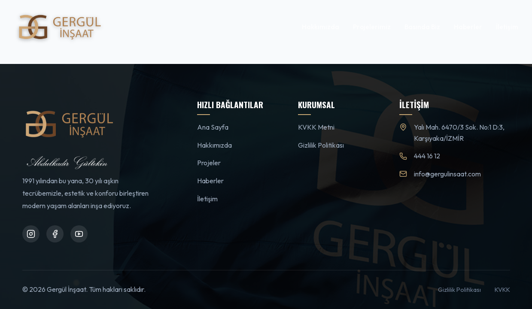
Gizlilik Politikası (321, 145)
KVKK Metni (316, 127)
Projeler (209, 162)
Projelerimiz (372, 27)
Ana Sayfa (212, 127)
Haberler (468, 27)
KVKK (502, 290)
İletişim (507, 27)
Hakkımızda (320, 27)
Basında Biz (422, 27)
